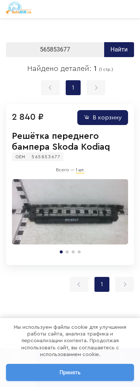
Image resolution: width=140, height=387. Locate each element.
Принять (69, 372)
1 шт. (80, 170)
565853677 (46, 157)
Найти (119, 49)
